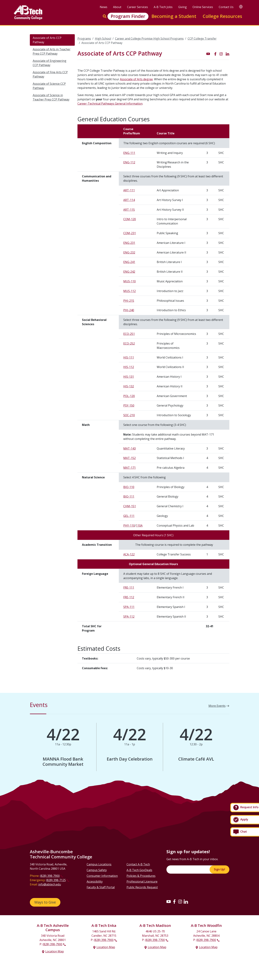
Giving (182, 7)
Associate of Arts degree (136, 79)
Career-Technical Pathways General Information (110, 104)
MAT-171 (129, 468)
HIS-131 (128, 377)
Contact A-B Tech (138, 864)
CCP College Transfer (202, 38)
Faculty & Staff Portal (101, 887)
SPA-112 (128, 616)
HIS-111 (128, 357)
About (117, 7)
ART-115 (129, 210)
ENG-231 (129, 243)
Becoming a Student (174, 16)
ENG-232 (129, 252)
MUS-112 (129, 291)
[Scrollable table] (153, 381)
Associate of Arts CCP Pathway (47, 40)
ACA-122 (129, 554)
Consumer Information (102, 876)
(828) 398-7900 (50, 876)
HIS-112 (128, 367)
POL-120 (129, 396)
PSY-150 (128, 405)
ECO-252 (129, 343)
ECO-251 (129, 334)
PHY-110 (129, 525)
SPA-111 (128, 607)
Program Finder (128, 16)
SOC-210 (129, 415)
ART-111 (129, 190)
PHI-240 (128, 310)
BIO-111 (128, 496)
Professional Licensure (142, 881)
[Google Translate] (241, 6)
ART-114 (129, 200)
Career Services (137, 7)
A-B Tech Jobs (163, 7)
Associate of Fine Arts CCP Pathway (50, 74)
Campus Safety (97, 870)
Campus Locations (99, 864)
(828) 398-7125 (56, 880)
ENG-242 (129, 272)
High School (103, 38)
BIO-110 (128, 487)
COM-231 (129, 233)
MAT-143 (129, 448)
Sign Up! (219, 869)
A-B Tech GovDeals (139, 870)
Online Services (202, 7)
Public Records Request (142, 887)
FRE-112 (128, 597)
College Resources (222, 16)
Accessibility (95, 881)
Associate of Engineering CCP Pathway (49, 63)
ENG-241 (129, 262)
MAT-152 (129, 458)
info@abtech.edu (49, 884)
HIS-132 (128, 386)
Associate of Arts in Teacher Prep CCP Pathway (51, 51)
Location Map (54, 951)
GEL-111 (128, 516)
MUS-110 (129, 281)
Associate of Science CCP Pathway (49, 86)
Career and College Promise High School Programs (149, 38)
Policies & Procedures (141, 876)
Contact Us (226, 7)
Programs (84, 38)
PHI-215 (128, 301)
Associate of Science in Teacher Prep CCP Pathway (51, 97)
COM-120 (129, 219)
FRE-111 (128, 587)
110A (139, 525)
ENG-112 (129, 162)
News (103, 7)
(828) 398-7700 (155, 940)
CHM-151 (129, 506)
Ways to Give (45, 902)
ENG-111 (129, 153)
